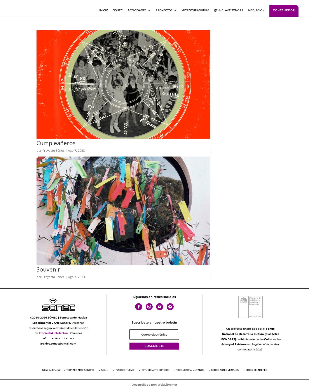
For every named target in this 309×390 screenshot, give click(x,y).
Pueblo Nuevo (124, 370)
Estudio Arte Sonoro (155, 370)
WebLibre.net (167, 384)
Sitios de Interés (256, 370)
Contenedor (284, 10)
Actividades (136, 10)
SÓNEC (118, 10)
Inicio (103, 10)
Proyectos (163, 10)
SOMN (104, 370)
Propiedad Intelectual (53, 333)
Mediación (256, 10)
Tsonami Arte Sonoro (80, 370)
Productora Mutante (190, 370)
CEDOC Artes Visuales (225, 370)
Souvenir (48, 269)
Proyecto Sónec (53, 150)
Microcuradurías (195, 10)
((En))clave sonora (228, 10)
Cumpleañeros (56, 143)
